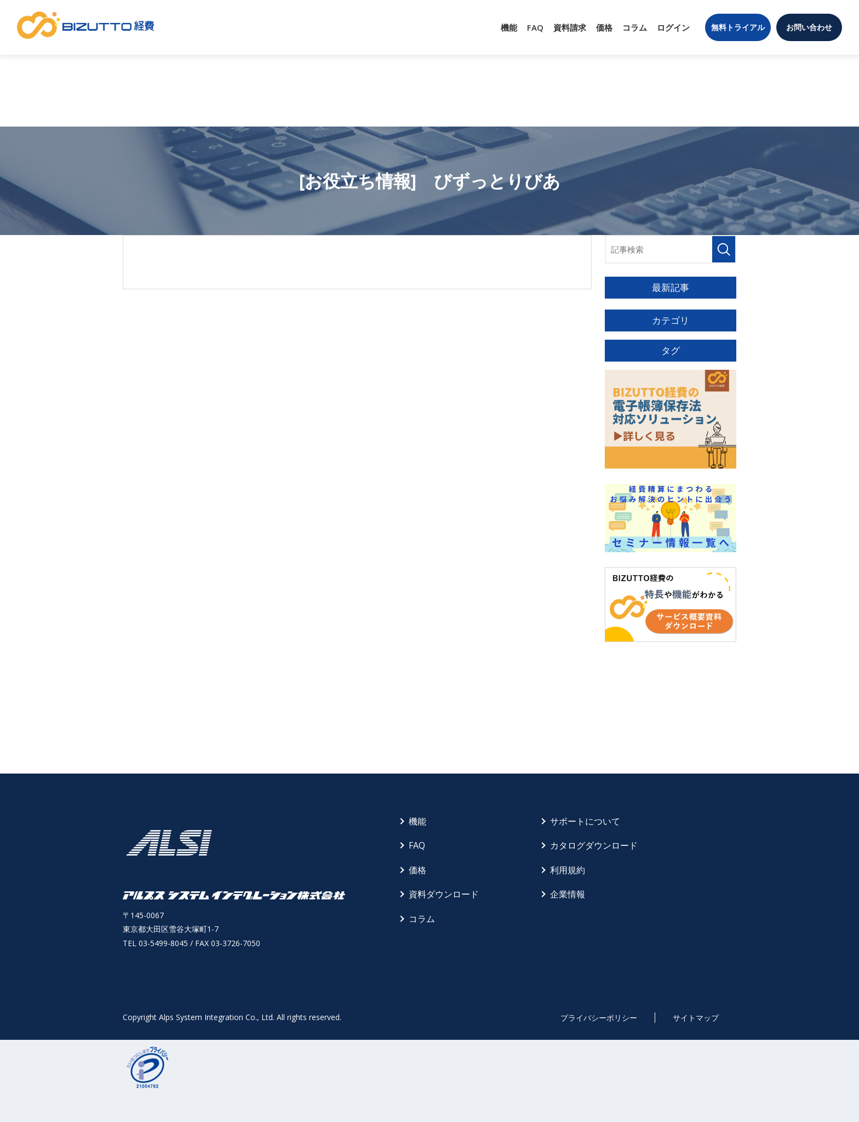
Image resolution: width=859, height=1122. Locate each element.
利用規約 (567, 870)
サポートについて (585, 821)
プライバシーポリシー (598, 1017)
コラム (634, 27)
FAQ (535, 27)
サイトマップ (696, 1017)
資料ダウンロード (444, 894)
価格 (604, 27)
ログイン (673, 27)
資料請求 (569, 27)
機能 (509, 27)
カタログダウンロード (594, 845)
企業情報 (567, 894)
